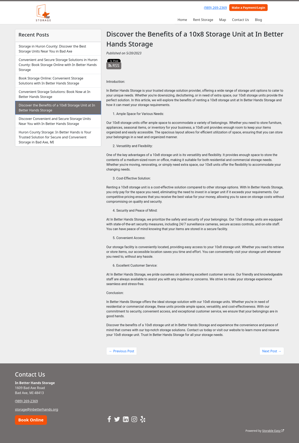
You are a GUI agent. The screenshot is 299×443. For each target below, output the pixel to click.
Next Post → (271, 351)
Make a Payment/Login (248, 8)
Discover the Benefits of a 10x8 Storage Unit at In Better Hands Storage (57, 107)
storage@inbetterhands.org (36, 409)
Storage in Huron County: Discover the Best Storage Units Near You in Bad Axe (52, 49)
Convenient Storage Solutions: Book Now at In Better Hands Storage (54, 94)
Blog (258, 19)
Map (222, 19)
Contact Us (240, 19)
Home (182, 19)
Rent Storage (203, 19)
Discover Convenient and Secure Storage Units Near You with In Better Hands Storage (55, 121)
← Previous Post (121, 351)
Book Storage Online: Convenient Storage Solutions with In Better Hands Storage (51, 80)
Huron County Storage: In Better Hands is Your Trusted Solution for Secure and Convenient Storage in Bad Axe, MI (55, 137)
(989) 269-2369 (215, 7)
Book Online (31, 420)
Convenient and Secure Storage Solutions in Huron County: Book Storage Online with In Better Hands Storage (58, 64)
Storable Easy (273, 431)
